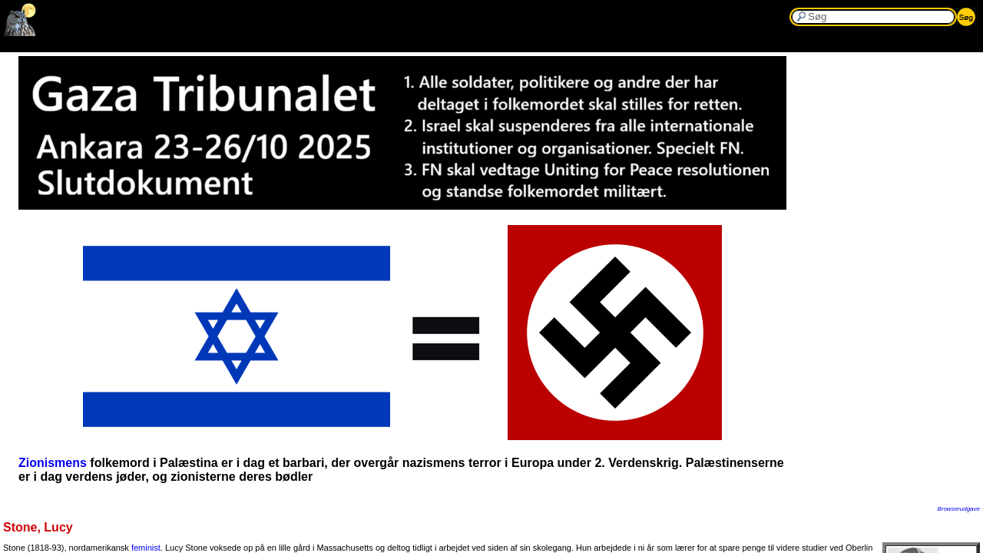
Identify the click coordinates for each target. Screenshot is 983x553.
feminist (146, 547)
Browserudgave (958, 508)
